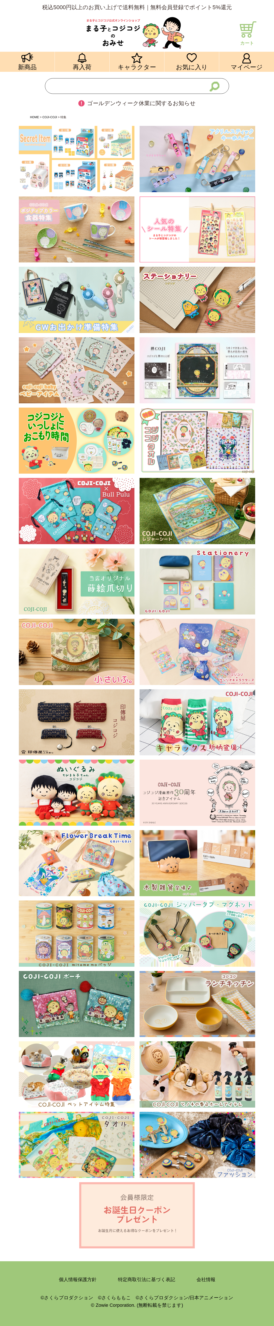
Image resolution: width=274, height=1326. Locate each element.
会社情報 (206, 1279)
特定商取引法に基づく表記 (146, 1279)
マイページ (247, 67)
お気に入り (192, 67)
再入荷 (82, 67)
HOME (34, 117)
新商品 (27, 67)
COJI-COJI (49, 117)
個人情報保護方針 (78, 1279)
